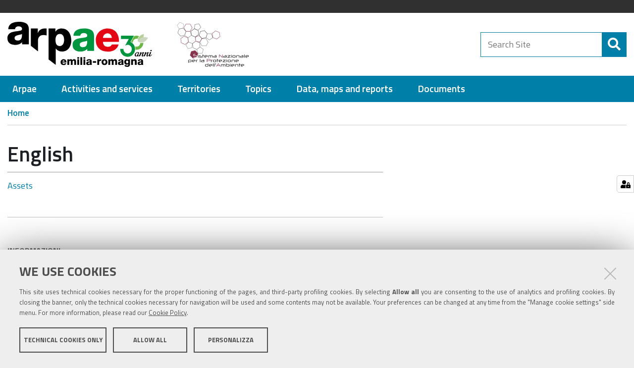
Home (18, 112)
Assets (20, 185)
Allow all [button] (150, 342)
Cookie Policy (168, 315)
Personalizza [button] (231, 342)
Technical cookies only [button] (63, 342)
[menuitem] (24, 89)
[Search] (614, 44)
